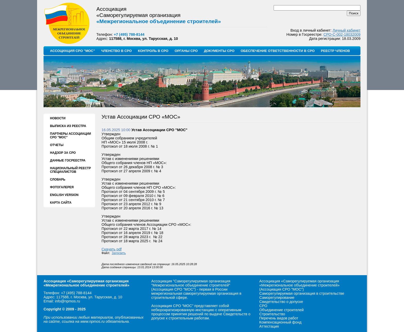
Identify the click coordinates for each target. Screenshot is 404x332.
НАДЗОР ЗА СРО (63, 153)
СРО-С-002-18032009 (341, 34)
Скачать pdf (112, 249)
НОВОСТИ (57, 118)
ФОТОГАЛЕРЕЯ (62, 187)
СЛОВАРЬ (57, 179)
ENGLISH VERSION (64, 195)
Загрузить (119, 253)
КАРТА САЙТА (60, 202)
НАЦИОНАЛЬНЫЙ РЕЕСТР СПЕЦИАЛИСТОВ (70, 170)
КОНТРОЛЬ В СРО (153, 51)
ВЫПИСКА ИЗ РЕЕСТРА (68, 126)
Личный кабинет (346, 30)
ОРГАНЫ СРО (186, 51)
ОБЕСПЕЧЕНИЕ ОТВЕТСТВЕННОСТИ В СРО (278, 51)
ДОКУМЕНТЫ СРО (219, 51)
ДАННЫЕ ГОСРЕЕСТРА (68, 160)
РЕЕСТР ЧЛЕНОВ (335, 51)
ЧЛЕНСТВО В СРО (116, 51)
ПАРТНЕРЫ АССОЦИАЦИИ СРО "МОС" (70, 135)
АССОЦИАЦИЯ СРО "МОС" (72, 51)
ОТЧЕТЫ (56, 145)
